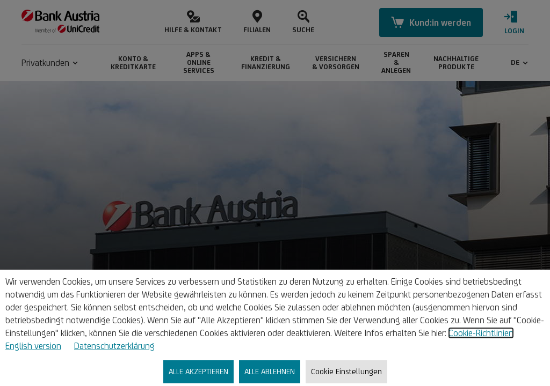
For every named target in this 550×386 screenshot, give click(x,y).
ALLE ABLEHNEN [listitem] (269, 371)
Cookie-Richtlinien (480, 333)
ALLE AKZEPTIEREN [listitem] (198, 371)
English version (33, 345)
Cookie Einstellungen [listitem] (346, 371)
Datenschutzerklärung (114, 345)
